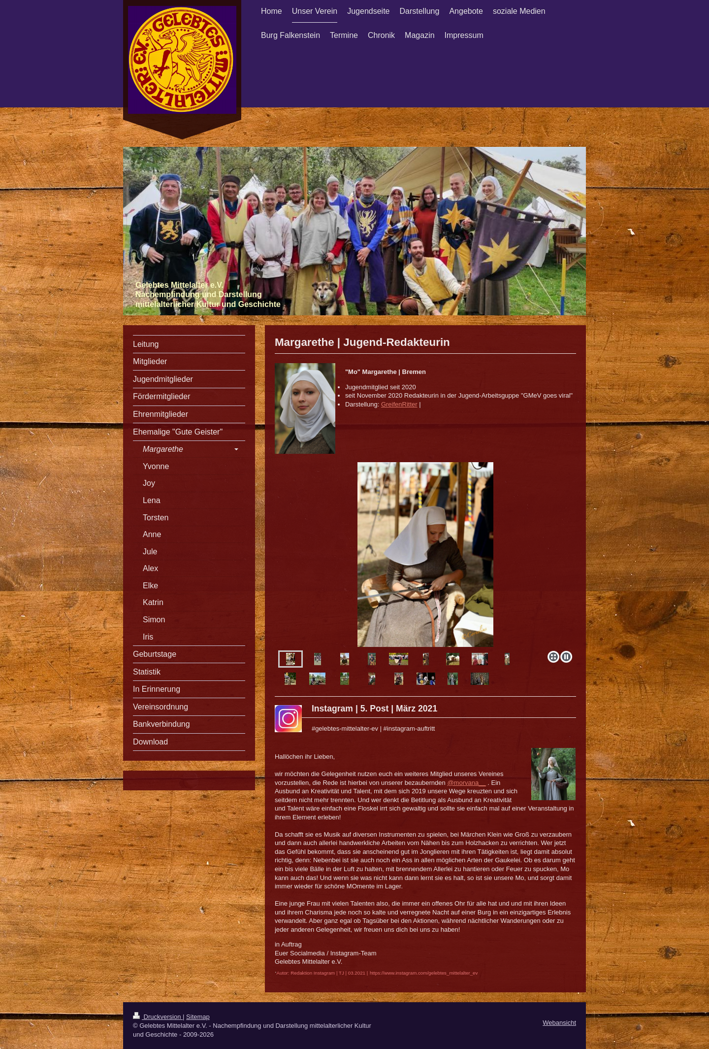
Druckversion (158, 1016)
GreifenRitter (399, 404)
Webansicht (559, 1022)
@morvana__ (466, 782)
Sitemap (198, 1016)
